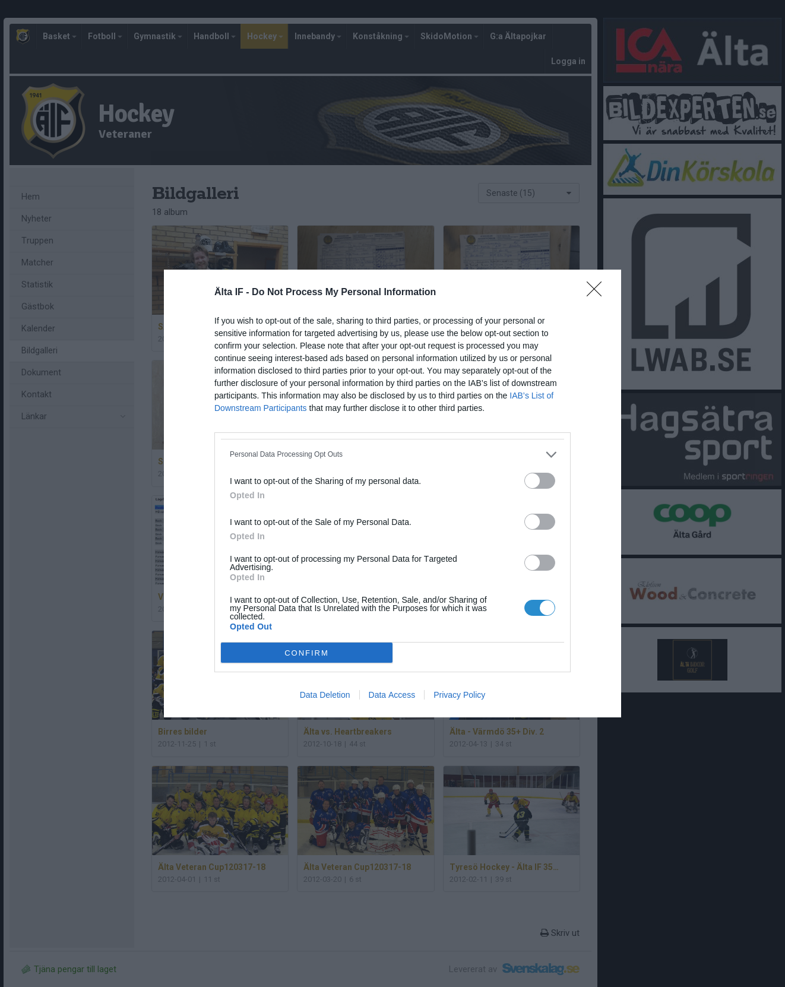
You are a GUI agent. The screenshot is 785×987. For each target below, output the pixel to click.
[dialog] (392, 493)
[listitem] (392, 454)
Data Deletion (325, 695)
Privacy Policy (459, 695)
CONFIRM (306, 652)
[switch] (539, 481)
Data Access (392, 695)
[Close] (598, 292)
